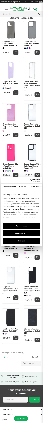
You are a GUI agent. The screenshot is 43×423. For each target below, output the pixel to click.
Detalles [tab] (22, 186)
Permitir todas (21, 226)
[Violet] (30, 48)
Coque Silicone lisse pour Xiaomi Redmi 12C (31, 43)
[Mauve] (10, 88)
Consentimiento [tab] (9, 186)
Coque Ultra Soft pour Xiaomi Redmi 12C (10, 84)
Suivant (36, 357)
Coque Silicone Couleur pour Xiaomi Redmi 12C (10, 43)
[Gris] (25, 336)
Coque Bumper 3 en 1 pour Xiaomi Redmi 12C (10, 166)
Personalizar (21, 233)
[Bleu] (27, 48)
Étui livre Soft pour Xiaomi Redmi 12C (10, 330)
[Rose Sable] (6, 88)
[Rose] (3, 131)
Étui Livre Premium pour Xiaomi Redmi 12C (32, 331)
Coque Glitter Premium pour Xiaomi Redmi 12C (31, 248)
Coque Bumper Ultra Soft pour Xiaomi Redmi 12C (32, 166)
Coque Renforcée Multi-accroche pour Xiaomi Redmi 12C (32, 85)
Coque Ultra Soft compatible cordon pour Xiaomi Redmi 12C (32, 290)
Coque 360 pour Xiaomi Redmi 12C (10, 247)
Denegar (21, 241)
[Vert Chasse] (8, 88)
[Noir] (3, 48)
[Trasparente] (25, 90)
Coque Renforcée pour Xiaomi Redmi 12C (32, 126)
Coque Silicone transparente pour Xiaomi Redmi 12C (10, 289)
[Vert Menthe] (10, 171)
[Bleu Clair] (8, 171)
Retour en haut (31, 363)
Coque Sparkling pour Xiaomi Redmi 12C (10, 126)
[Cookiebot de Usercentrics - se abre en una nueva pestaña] (30, 180)
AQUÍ (18, 209)
